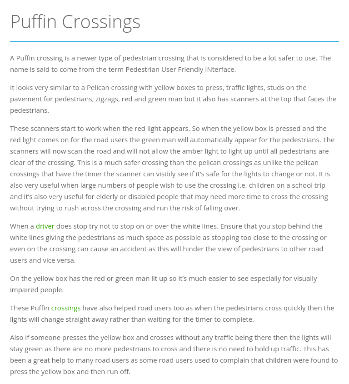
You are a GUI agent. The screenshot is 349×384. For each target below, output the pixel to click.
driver (45, 225)
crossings (66, 307)
